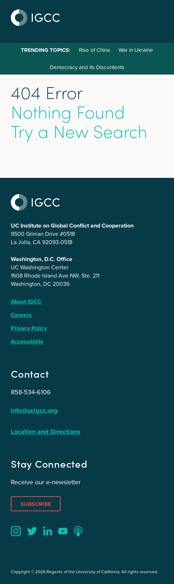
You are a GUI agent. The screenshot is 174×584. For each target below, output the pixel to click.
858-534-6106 (31, 392)
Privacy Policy (29, 328)
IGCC (35, 17)
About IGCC (26, 301)
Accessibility (27, 341)
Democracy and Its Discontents (87, 67)
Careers (21, 315)
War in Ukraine (136, 50)
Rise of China (94, 50)
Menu (155, 17)
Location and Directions (45, 431)
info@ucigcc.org (34, 410)
